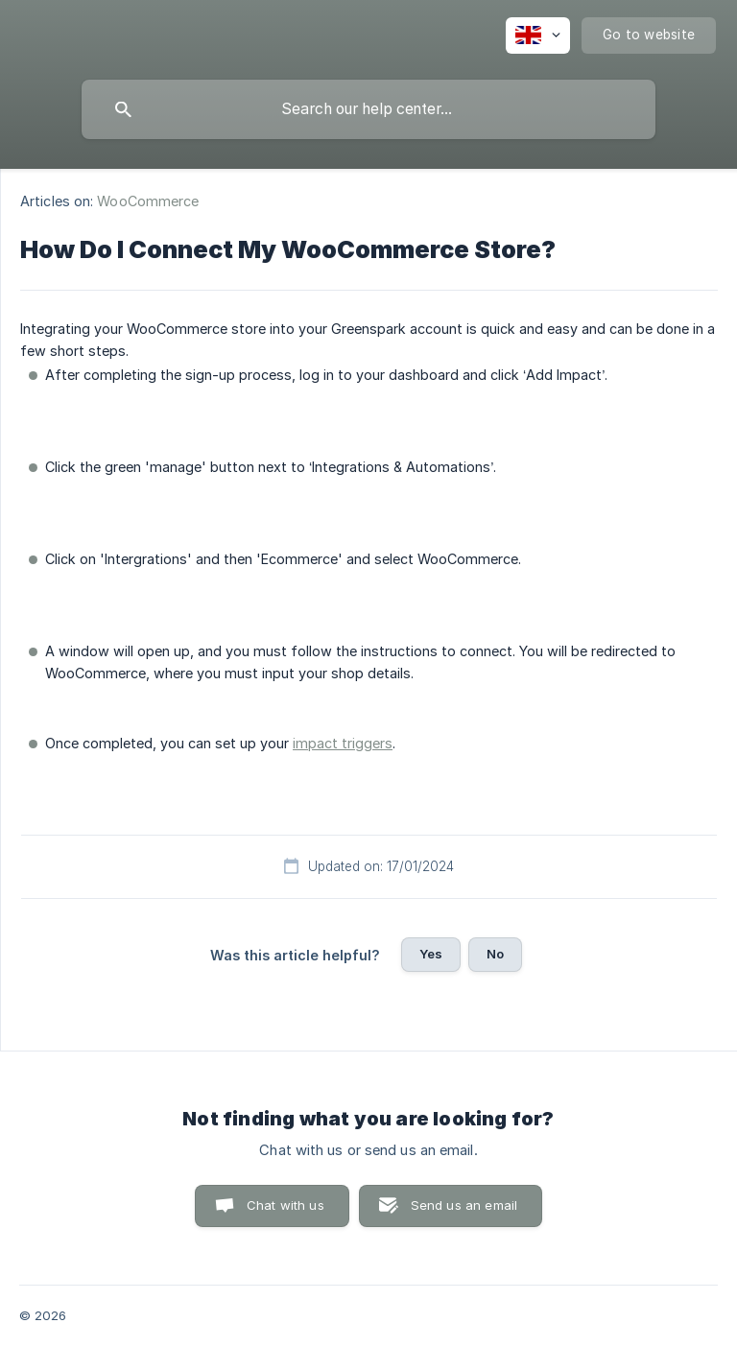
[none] (538, 35)
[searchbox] (368, 109)
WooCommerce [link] (148, 201)
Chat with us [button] (285, 1205)
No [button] (495, 953)
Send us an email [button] (464, 1205)
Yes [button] (430, 953)
